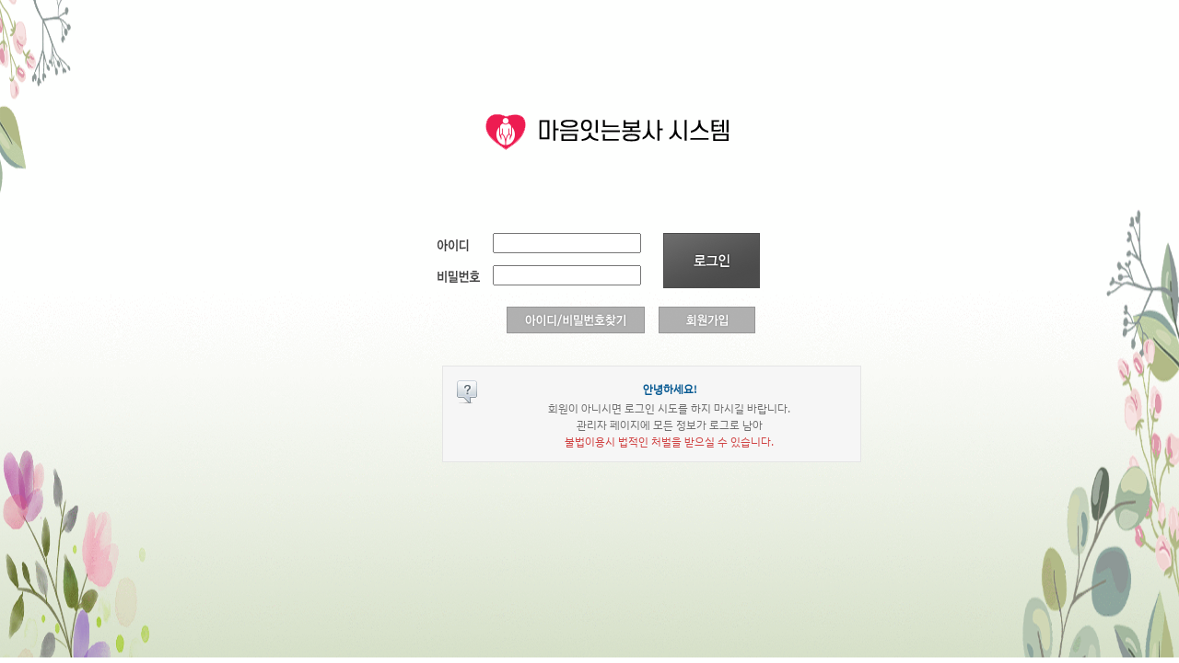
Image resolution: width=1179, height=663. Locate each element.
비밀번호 (460, 275)
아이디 (460, 242)
